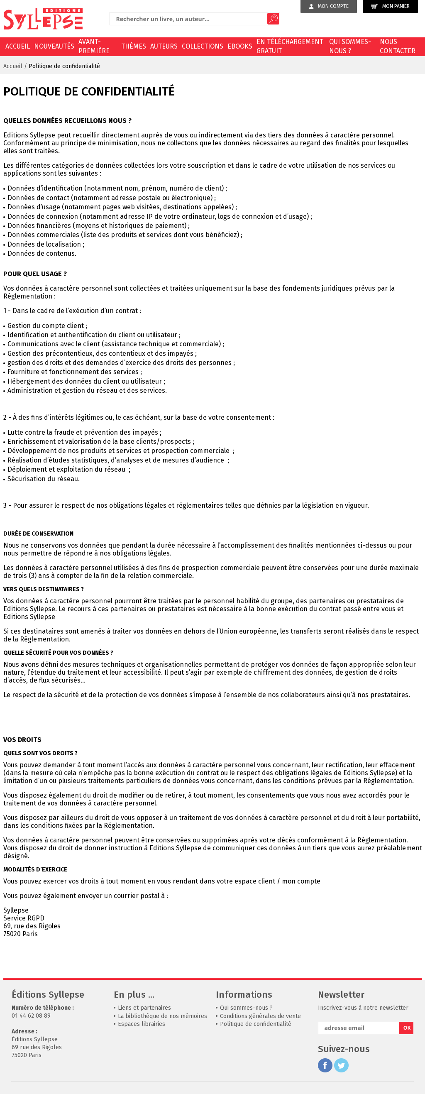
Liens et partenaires (144, 1007)
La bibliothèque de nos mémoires (162, 1016)
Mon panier (390, 6)
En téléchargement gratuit (289, 46)
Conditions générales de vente (260, 1016)
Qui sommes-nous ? (350, 46)
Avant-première (94, 46)
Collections (202, 46)
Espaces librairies (141, 1024)
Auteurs (164, 46)
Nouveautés (54, 46)
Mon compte (329, 6)
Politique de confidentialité (64, 66)
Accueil (17, 46)
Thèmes (133, 46)
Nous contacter (397, 46)
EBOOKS (239, 46)
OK (407, 1027)
